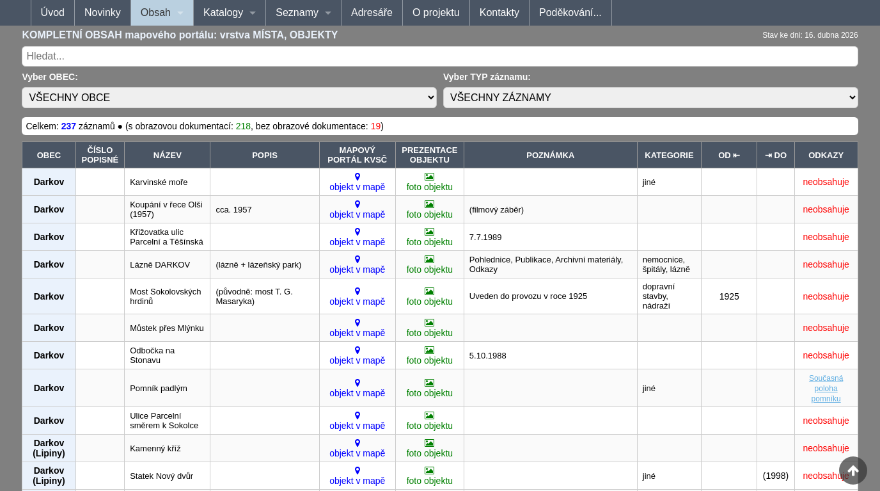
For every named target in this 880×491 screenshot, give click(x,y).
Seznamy (297, 12)
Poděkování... (570, 12)
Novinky (102, 12)
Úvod (53, 12)
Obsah (156, 12)
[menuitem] (52, 13)
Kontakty (499, 12)
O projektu (436, 12)
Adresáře (372, 12)
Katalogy (223, 12)
